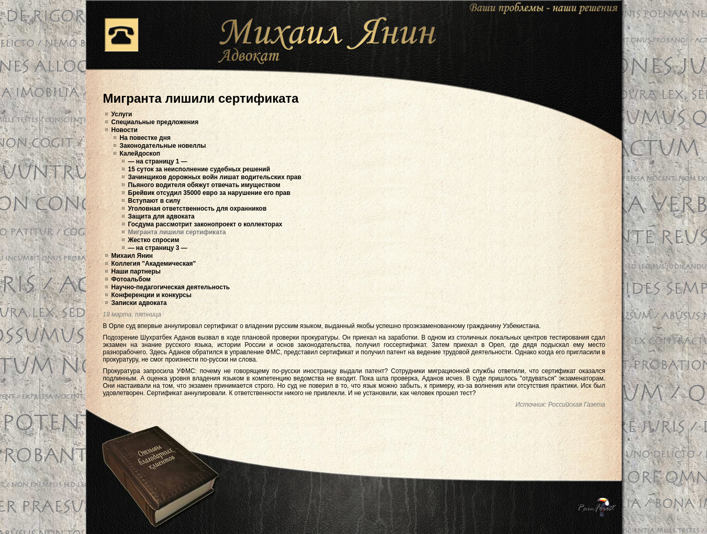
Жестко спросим (153, 240)
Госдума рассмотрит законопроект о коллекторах (205, 224)
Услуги (121, 114)
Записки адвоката (139, 303)
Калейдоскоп (140, 153)
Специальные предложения (155, 122)
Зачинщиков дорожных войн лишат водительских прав (214, 177)
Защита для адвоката (161, 216)
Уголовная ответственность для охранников (197, 208)
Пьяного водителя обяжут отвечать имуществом (204, 185)
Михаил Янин (132, 255)
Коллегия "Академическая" (153, 263)
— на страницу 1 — (157, 161)
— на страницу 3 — (157, 248)
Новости (124, 130)
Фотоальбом (131, 279)
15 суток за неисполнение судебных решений (199, 169)
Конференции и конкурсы (151, 295)
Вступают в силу (154, 200)
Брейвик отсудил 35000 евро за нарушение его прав (209, 193)
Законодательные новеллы (163, 145)
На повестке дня (145, 137)
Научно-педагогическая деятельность (170, 287)
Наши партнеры (136, 271)
